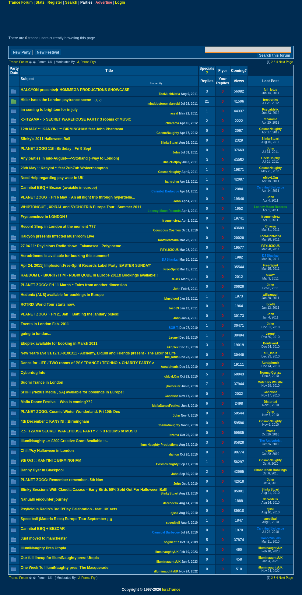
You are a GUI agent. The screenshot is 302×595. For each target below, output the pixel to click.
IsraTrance (171, 589)
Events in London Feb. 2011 (45, 324)
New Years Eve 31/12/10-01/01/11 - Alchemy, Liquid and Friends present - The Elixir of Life (98, 353)
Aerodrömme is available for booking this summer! (65, 256)
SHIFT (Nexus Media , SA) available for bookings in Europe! (72, 392)
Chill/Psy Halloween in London (47, 451)
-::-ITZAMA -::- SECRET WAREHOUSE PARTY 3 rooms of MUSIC (76, 119)
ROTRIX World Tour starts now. (48, 304)
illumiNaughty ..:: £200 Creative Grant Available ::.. (64, 441)
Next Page (286, 62)
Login (120, 2)
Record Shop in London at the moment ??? (58, 226)
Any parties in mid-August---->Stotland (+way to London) (70, 158)
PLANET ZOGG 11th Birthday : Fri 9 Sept (56, 148)
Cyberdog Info (33, 373)
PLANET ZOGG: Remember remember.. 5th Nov (62, 480)
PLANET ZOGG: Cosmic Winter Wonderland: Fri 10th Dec (70, 412)
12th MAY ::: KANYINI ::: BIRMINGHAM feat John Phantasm (72, 129)
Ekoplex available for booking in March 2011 (59, 343)
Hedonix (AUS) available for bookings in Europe (62, 295)
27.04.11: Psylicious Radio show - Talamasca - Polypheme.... (73, 246)
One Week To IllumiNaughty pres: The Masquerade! (65, 567)
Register (54, 2)
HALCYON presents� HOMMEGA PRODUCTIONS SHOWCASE (75, 90)
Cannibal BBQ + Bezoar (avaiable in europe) (59, 187)
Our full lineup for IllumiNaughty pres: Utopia (60, 558)
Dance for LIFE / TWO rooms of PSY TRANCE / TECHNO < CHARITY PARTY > (87, 363)
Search (71, 2)
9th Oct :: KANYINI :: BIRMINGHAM (51, 460)
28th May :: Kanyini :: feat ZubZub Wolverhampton (64, 168)
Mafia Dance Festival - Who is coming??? (57, 402)
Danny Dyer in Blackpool (42, 470)
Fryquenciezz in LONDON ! (44, 217)
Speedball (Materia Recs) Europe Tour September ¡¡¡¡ (66, 519)
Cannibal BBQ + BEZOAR (43, 528)
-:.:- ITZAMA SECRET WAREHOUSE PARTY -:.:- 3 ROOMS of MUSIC (79, 431)
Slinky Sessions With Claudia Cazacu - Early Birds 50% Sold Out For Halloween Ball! (94, 490)
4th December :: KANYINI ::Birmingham (55, 421)
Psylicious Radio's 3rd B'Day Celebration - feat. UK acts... (70, 509)
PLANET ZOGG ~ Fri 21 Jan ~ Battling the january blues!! (70, 314)
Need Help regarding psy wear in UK (52, 178)
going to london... (36, 334)
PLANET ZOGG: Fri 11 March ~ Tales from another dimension (74, 285)
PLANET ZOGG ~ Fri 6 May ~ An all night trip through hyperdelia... (78, 197)
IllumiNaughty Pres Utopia (43, 548)
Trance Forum (21, 2)
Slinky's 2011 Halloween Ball (45, 139)
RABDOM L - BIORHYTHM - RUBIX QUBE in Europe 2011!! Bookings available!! (89, 275)
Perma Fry (87, 62)
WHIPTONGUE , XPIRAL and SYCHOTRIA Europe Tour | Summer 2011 (81, 207)
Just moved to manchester (44, 538)
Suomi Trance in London (42, 382)
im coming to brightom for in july (49, 109)
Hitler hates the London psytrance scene (56, 100)
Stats (40, 2)
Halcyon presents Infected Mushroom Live (57, 236)
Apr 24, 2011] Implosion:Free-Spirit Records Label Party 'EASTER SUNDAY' (86, 265)
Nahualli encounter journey (44, 499)
